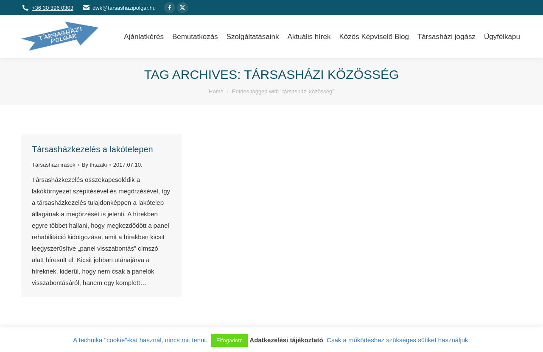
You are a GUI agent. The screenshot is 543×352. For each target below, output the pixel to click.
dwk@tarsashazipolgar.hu (124, 8)
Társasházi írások (54, 165)
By (94, 165)
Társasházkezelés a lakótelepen (92, 149)
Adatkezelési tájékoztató (286, 340)
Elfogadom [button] (229, 340)
